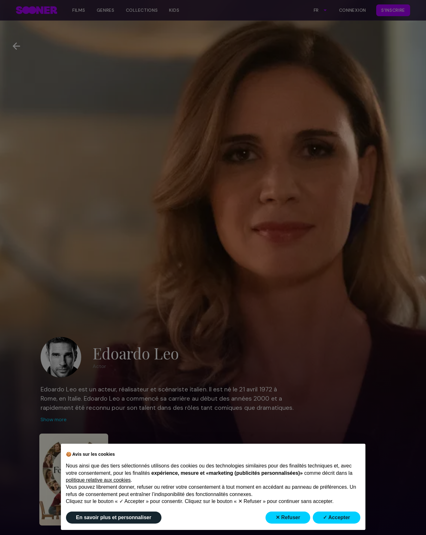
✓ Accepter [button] (336, 517)
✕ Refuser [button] (288, 517)
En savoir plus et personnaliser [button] (113, 517)
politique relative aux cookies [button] (98, 480)
